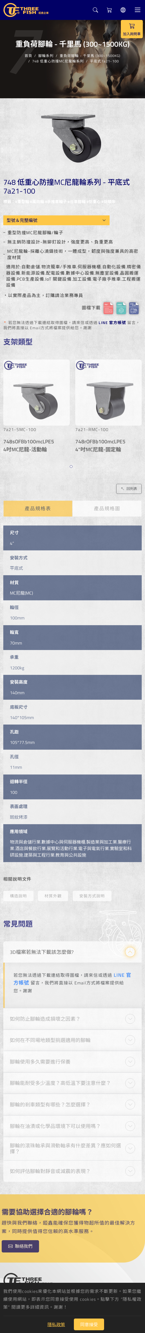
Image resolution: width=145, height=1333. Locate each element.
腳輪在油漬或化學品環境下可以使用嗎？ (55, 1123)
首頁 (28, 55)
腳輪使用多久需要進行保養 (40, 1059)
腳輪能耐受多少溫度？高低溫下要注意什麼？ (60, 1080)
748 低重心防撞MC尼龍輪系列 (58, 60)
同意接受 (89, 1324)
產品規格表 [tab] (38, 505)
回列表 (129, 486)
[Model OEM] (57, 220)
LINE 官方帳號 (112, 323)
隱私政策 (56, 1324)
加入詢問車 (132, 29)
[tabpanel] (36, 406)
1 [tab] (72, 464)
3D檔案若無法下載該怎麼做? (42, 949)
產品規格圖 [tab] (107, 505)
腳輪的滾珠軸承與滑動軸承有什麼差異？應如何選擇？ (65, 1146)
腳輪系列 (46, 55)
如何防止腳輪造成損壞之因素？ (45, 1016)
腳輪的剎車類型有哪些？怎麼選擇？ (50, 1102)
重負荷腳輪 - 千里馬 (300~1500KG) (90, 55)
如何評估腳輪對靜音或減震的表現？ (50, 1168)
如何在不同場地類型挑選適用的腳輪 (50, 1037)
